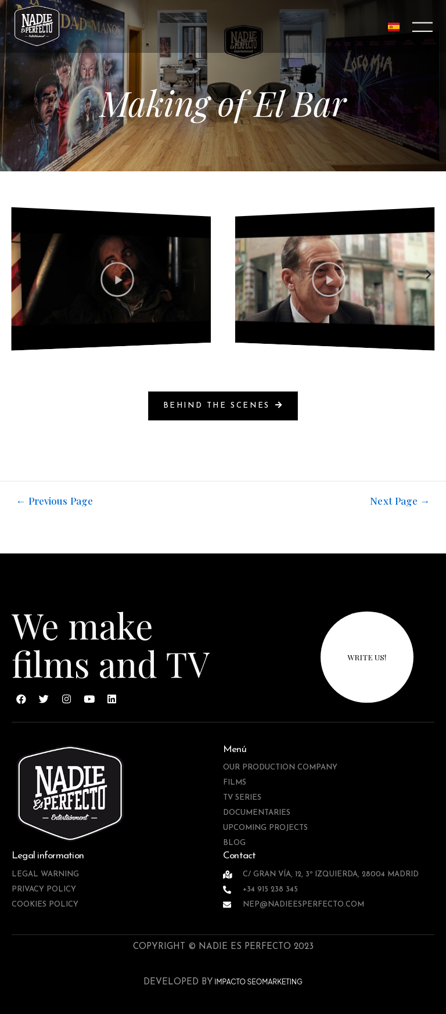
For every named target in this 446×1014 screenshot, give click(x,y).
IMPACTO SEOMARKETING (258, 981)
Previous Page (54, 501)
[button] (17, 275)
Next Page (400, 501)
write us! (367, 657)
